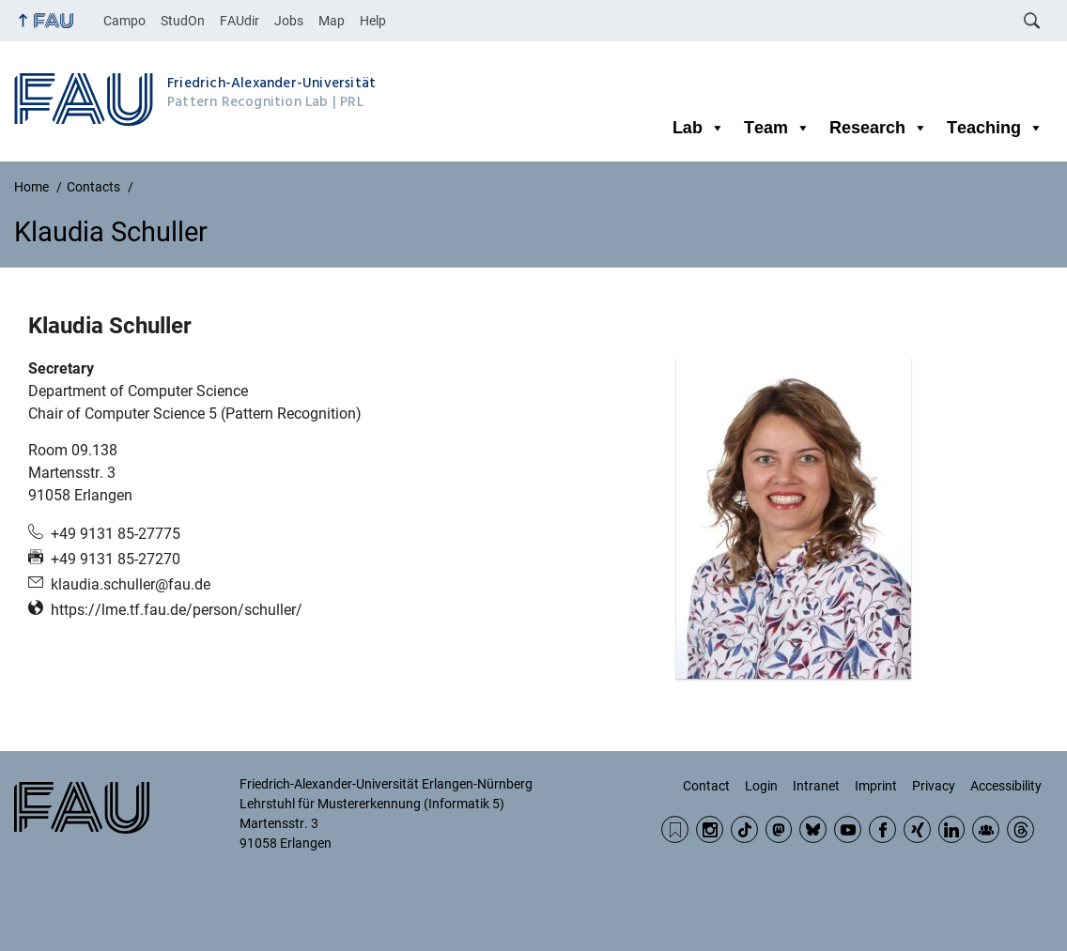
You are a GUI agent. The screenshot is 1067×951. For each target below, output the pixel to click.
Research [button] (878, 127)
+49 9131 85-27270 (115, 559)
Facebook (882, 829)
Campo (124, 20)
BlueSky (813, 829)
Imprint (876, 785)
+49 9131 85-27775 (115, 534)
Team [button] (777, 127)
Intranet (816, 785)
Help (373, 20)
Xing (917, 829)
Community (985, 829)
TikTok (744, 829)
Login (761, 785)
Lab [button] (699, 127)
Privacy (933, 785)
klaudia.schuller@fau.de (130, 584)
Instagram (709, 829)
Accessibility (1006, 785)
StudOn (183, 20)
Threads (1020, 829)
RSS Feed (674, 829)
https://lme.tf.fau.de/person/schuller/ (176, 610)
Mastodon (779, 829)
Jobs (288, 20)
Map (331, 20)
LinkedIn (952, 829)
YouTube (847, 829)
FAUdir (239, 20)
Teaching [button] (995, 127)
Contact (706, 785)
